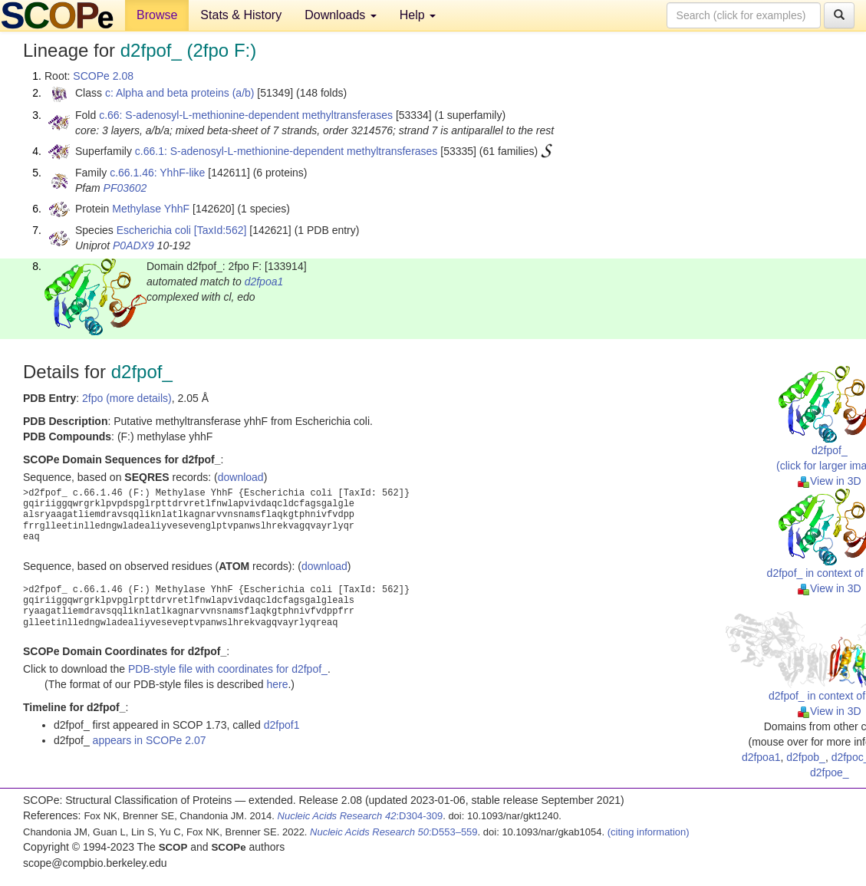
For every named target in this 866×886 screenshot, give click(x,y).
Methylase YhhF (150, 209)
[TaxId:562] (220, 230)
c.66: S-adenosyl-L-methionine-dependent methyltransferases (246, 115)
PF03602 (125, 188)
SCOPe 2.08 (103, 76)
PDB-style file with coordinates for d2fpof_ (228, 669)
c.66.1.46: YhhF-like (157, 172)
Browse (157, 14)
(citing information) (649, 832)
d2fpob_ (805, 757)
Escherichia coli (154, 230)
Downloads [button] (341, 14)
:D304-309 (360, 816)
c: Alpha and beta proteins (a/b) (180, 93)
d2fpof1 (282, 725)
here (277, 684)
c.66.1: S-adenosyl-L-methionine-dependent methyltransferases (286, 151)
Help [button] (418, 14)
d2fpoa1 (264, 281)
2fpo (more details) (127, 398)
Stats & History (241, 14)
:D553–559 (394, 832)
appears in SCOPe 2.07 (149, 740)
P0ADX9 (133, 245)
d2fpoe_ (829, 772)
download (241, 477)
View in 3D (829, 481)
